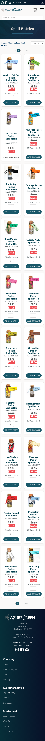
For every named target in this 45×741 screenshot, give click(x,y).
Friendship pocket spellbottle (33, 296)
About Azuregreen (10, 669)
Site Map (6, 679)
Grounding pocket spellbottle (33, 351)
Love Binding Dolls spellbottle (11, 460)
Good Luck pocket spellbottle (11, 351)
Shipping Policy (9, 692)
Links (5, 674)
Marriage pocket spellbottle (33, 460)
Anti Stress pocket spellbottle (11, 136)
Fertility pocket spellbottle (34, 241)
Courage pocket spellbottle (34, 186)
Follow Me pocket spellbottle (11, 296)
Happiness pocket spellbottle (11, 405)
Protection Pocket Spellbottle (33, 514)
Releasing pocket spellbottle (33, 569)
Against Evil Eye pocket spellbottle (11, 78)
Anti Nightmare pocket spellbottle (34, 132)
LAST (26, 51)
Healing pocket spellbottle (33, 405)
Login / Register (9, 716)
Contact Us (7, 703)
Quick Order (8, 731)
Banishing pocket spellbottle (11, 187)
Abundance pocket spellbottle (34, 78)
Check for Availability (11, 157)
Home (3, 43)
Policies (6, 698)
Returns (6, 726)
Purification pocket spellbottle (11, 569)
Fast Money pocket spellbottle (11, 241)
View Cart (7, 721)
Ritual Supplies (13, 43)
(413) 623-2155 (19, 2)
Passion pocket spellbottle (11, 514)
